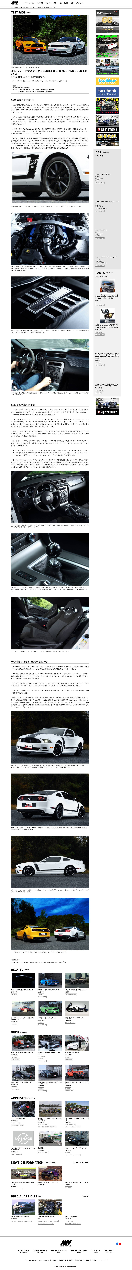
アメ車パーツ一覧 (101, 276)
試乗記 (66, 3)
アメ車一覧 (99, 156)
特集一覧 (85, 1196)
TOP (12, 7)
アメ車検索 (40, 3)
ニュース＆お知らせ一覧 (80, 1162)
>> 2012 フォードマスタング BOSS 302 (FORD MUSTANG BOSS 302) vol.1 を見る (38, 962)
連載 (72, 3)
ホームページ (44, 89)
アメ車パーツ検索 (51, 3)
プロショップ (80, 3)
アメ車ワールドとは (28, 3)
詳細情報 (52, 89)
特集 (60, 3)
